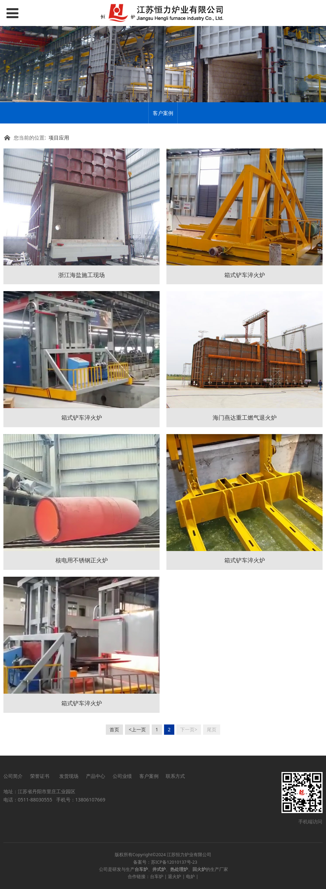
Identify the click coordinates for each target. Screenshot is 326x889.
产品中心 (95, 776)
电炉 (190, 876)
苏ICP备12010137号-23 (174, 862)
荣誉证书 (41, 776)
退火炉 (174, 876)
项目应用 (59, 137)
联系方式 (175, 776)
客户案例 (163, 112)
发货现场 (68, 776)
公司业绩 (122, 776)
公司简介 (13, 776)
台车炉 (156, 876)
